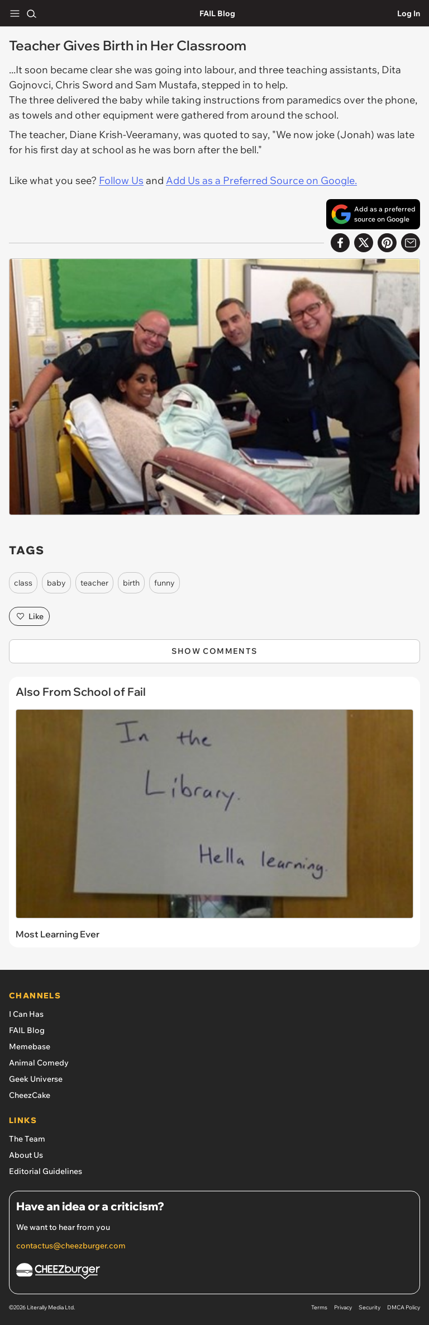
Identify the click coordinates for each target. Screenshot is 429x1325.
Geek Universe (36, 1079)
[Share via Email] (410, 242)
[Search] (31, 13)
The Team (27, 1139)
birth (131, 583)
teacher (94, 583)
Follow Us (121, 180)
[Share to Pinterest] (387, 242)
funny (164, 583)
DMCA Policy (403, 1307)
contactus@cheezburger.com (71, 1246)
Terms (319, 1307)
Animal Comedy (39, 1063)
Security (369, 1307)
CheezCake (29, 1095)
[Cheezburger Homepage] (214, 1272)
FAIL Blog (217, 13)
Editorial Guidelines (45, 1171)
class (23, 583)
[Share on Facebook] (340, 242)
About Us (26, 1155)
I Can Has (26, 1014)
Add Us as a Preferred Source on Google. (261, 180)
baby (56, 583)
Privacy (343, 1307)
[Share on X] (363, 242)
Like (29, 616)
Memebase (29, 1046)
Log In (408, 13)
